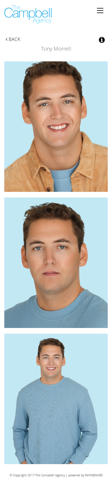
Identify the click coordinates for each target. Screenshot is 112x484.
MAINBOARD (94, 475)
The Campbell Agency (28, 14)
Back (13, 39)
